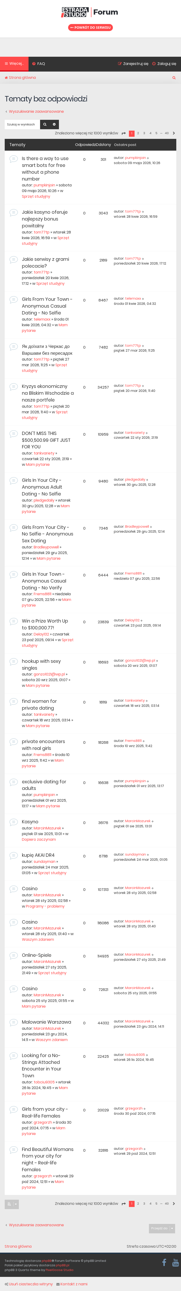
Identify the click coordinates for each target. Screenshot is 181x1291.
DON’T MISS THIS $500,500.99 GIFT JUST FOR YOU (46, 440)
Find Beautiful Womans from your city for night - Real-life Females (48, 1159)
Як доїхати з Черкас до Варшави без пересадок (47, 349)
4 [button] (150, 133)
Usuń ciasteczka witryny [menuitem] (29, 1284)
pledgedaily (44, 500)
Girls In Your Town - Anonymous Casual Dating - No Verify (44, 581)
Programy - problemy (45, 906)
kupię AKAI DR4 (38, 855)
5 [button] (156, 133)
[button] (123, 133)
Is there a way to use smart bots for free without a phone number (45, 168)
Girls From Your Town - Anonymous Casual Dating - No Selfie (47, 306)
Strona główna (18, 1246)
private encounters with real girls (43, 745)
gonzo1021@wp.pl (49, 674)
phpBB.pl (62, 1265)
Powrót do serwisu (90, 27)
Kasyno (30, 822)
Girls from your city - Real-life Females (45, 1112)
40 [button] (167, 133)
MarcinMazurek (47, 828)
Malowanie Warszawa (46, 1022)
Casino (30, 888)
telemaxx (42, 319)
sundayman (44, 861)
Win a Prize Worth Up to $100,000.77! (45, 624)
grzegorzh (43, 1122)
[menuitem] (39, 64)
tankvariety (44, 453)
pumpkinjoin (44, 185)
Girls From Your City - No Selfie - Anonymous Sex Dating (47, 534)
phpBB (47, 1261)
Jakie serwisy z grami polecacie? (45, 262)
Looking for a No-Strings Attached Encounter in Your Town (41, 1065)
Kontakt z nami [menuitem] (71, 1284)
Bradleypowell (46, 547)
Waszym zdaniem (38, 939)
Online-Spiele (36, 955)
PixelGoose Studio (60, 1270)
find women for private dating (39, 704)
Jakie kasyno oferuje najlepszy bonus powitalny (45, 219)
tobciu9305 (44, 1082)
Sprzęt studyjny (36, 196)
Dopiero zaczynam (39, 839)
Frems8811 (42, 594)
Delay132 (41, 634)
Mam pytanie (38, 464)
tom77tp (41, 232)
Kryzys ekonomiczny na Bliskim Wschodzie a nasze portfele (48, 393)
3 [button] (144, 133)
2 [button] (138, 133)
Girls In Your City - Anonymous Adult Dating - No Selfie (42, 487)
